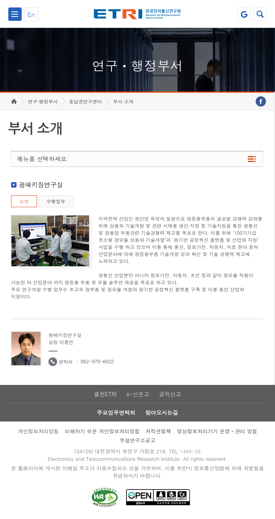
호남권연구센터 (85, 101)
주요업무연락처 (116, 412)
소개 (24, 201)
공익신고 (170, 394)
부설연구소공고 (137, 440)
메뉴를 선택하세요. (43, 159)
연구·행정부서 (43, 101)
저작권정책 (158, 431)
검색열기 (260, 14)
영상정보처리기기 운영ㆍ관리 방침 (217, 431)
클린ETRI (105, 394)
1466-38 (190, 451)
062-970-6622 (97, 361)
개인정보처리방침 (38, 431)
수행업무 (55, 201)
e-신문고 (137, 394)
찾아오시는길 (161, 412)
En (31, 14)
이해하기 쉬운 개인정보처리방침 (102, 431)
